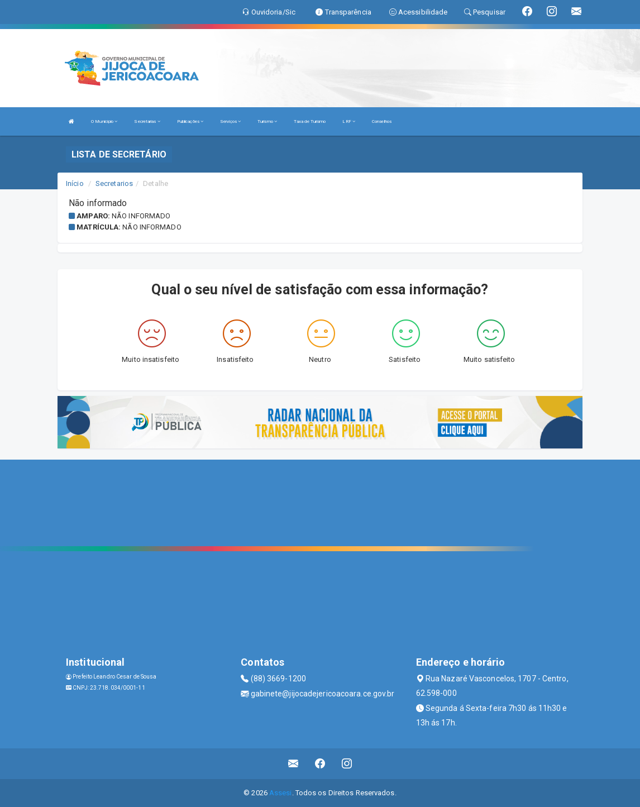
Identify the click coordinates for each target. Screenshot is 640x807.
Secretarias (147, 121)
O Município (104, 121)
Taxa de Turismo (310, 121)
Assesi (280, 793)
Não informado (141, 216)
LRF (348, 121)
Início (75, 183)
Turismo (267, 121)
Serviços (230, 121)
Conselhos (381, 121)
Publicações (190, 121)
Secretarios (114, 183)
